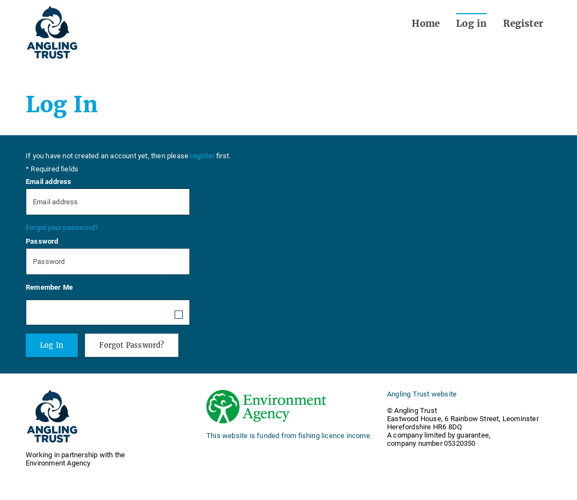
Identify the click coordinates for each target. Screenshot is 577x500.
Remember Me (49, 287)
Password (42, 241)
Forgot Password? (131, 345)
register (202, 156)
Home (426, 24)
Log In (52, 345)
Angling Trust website (422, 394)
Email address (49, 181)
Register (523, 24)
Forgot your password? (62, 227)
